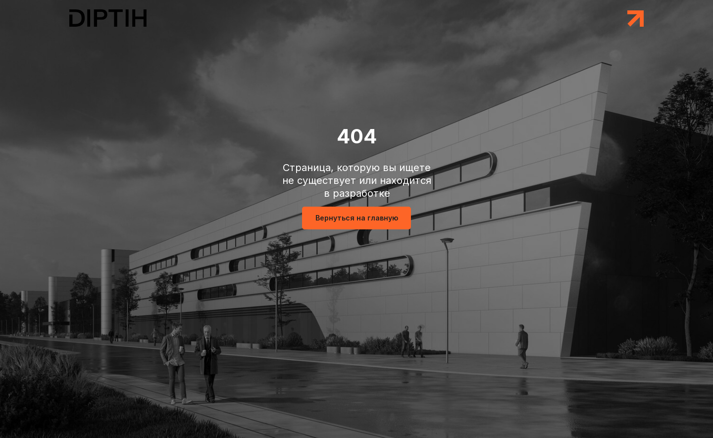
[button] (635, 18)
